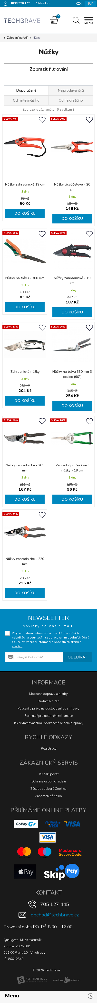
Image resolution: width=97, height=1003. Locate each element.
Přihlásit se (42, 3)
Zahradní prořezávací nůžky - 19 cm (72, 468)
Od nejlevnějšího (26, 100)
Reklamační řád (48, 701)
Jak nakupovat (48, 774)
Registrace (48, 748)
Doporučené (26, 90)
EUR (90, 4)
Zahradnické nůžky (24, 371)
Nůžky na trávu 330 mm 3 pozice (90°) (72, 374)
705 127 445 (54, 904)
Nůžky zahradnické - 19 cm (72, 280)
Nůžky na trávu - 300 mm (24, 278)
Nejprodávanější (71, 90)
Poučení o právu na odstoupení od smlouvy (48, 708)
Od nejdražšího (71, 100)
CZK (79, 4)
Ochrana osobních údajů (48, 781)
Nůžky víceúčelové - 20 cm (72, 187)
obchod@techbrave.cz (55, 915)
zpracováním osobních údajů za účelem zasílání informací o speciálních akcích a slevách (50, 642)
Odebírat (77, 657)
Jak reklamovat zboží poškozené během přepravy (48, 723)
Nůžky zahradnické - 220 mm (25, 561)
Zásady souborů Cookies (48, 789)
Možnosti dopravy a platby (48, 694)
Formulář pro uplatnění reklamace (49, 716)
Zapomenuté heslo (48, 796)
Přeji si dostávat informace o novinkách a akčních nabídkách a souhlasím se (50, 639)
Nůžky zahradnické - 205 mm (25, 468)
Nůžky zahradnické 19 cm (25, 184)
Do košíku (25, 213)
